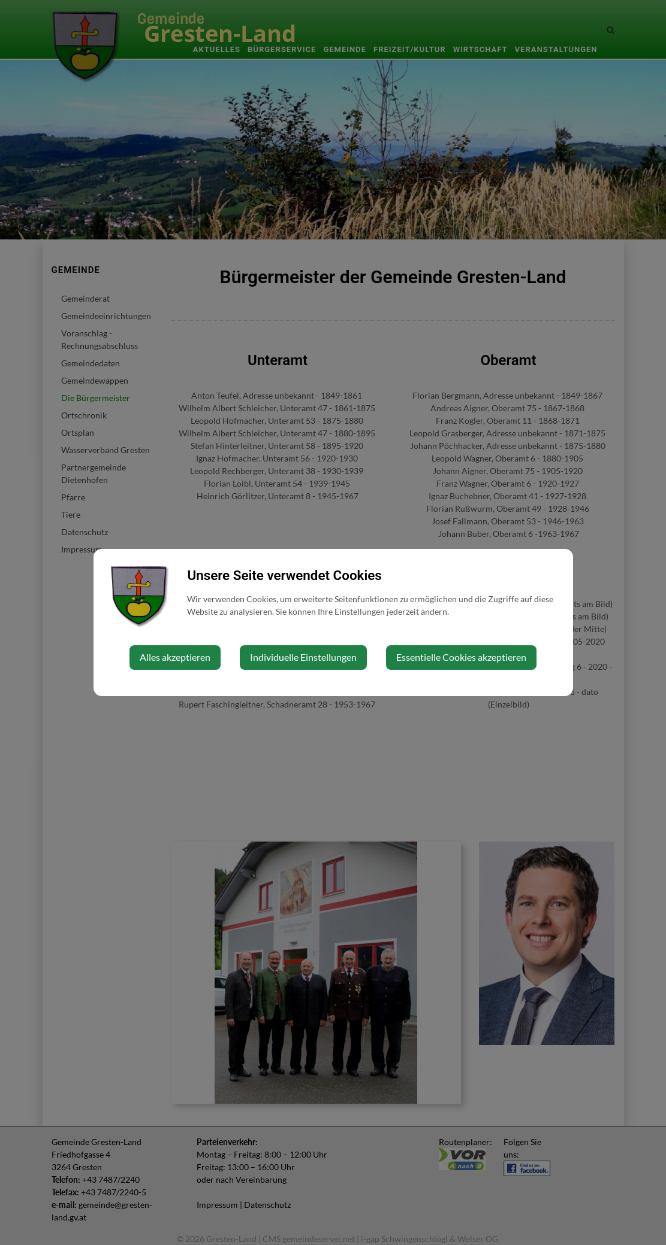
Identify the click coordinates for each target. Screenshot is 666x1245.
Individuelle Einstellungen (303, 657)
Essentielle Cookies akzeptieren (461, 657)
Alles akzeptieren (175, 657)
